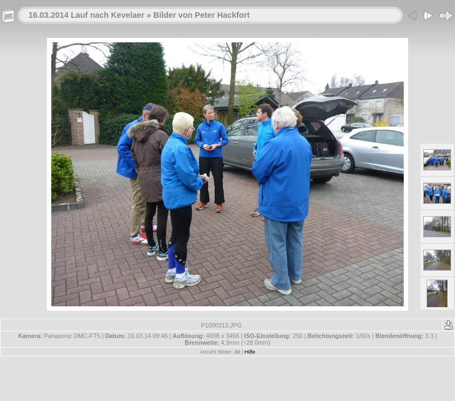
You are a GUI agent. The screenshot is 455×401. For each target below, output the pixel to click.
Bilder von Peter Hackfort (201, 15)
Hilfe (250, 352)
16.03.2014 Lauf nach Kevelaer (86, 15)
